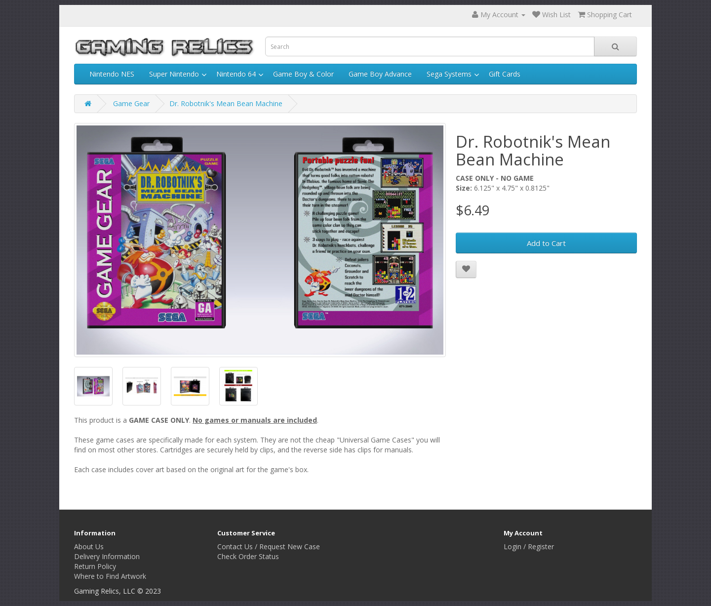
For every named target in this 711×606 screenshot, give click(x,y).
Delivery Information (107, 556)
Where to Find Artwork (110, 576)
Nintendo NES (111, 74)
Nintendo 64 (236, 74)
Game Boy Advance (380, 74)
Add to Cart (546, 243)
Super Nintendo (174, 74)
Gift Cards (504, 74)
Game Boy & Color (303, 74)
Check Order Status (248, 556)
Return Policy (95, 566)
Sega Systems (449, 74)
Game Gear (131, 103)
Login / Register (529, 546)
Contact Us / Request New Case (268, 546)
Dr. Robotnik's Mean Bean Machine (225, 103)
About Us (89, 546)
